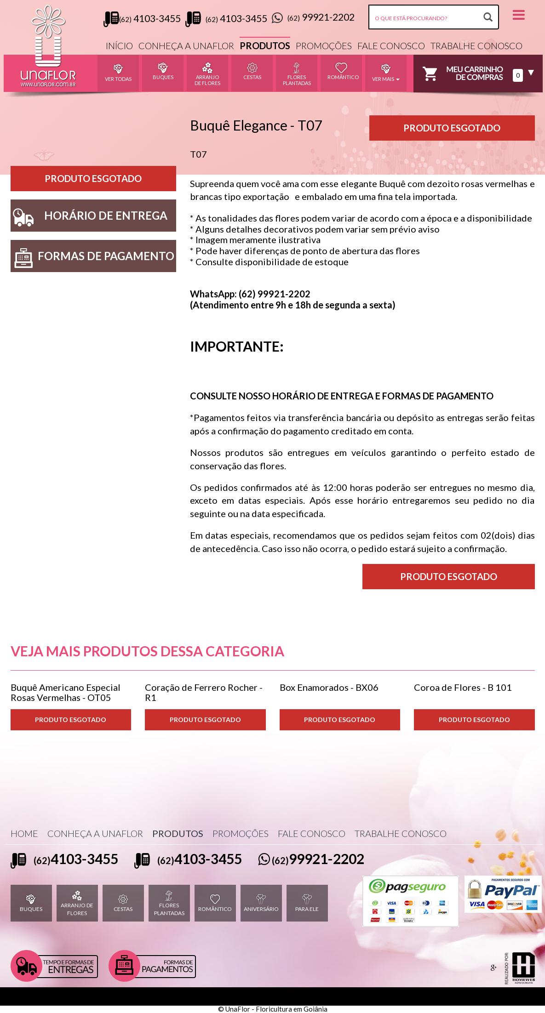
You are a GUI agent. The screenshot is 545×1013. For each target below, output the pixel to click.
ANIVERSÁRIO (261, 902)
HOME (24, 833)
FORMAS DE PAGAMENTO (92, 258)
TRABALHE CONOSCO (476, 45)
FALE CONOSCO (391, 45)
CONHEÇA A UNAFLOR (186, 45)
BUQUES (31, 902)
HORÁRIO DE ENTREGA (89, 218)
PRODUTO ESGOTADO (70, 719)
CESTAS (123, 902)
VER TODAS (118, 72)
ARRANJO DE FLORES (77, 903)
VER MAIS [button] (386, 72)
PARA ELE (307, 902)
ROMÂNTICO (215, 902)
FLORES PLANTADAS (169, 903)
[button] (519, 14)
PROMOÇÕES (324, 45)
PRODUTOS (265, 45)
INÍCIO (119, 45)
